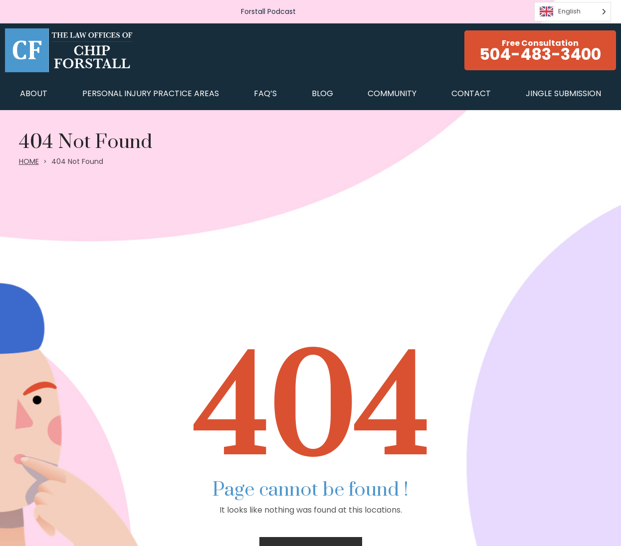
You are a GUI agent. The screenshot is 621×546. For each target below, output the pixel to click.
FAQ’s (265, 93)
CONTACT (471, 93)
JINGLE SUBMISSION (563, 93)
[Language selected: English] (572, 11)
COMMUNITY (392, 93)
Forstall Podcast (268, 11)
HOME (29, 161)
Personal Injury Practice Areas (150, 93)
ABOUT (33, 93)
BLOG (322, 93)
